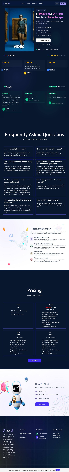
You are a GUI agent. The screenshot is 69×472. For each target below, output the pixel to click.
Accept (58, 470)
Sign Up (63, 3)
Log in (57, 3)
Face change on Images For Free (25, 434)
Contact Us (41, 3)
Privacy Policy (56, 433)
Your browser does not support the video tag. (19, 29)
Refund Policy (56, 435)
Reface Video (23, 437)
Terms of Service (57, 437)
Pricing (28, 3)
